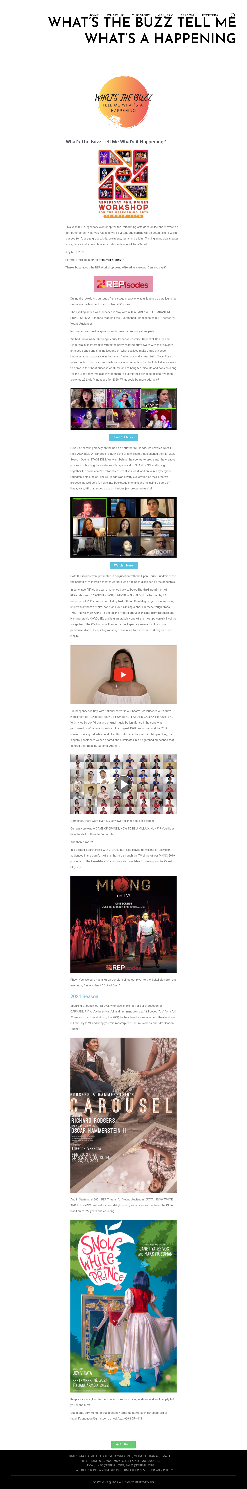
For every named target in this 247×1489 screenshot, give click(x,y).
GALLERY (165, 16)
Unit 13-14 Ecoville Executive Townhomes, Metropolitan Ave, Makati (121, 1456)
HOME (94, 16)
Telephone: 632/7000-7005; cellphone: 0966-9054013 (121, 1461)
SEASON (187, 16)
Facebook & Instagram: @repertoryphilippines (109, 1470)
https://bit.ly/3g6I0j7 (111, 260)
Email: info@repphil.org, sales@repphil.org (120, 1465)
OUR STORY (141, 16)
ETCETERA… (211, 16)
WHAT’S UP (115, 16)
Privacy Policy (162, 1470)
